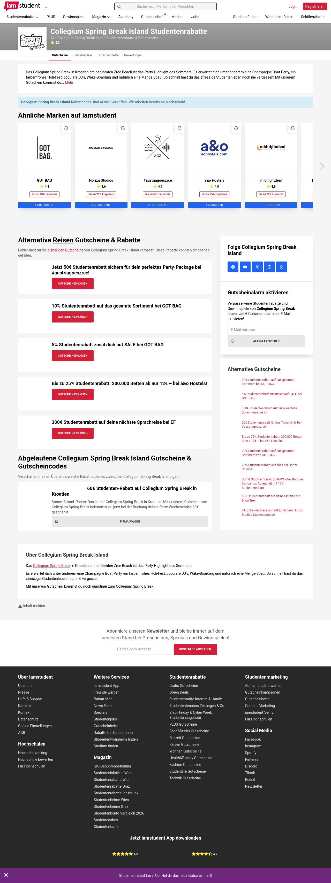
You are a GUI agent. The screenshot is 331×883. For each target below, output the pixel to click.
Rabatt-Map (103, 699)
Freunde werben (107, 692)
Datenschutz (28, 719)
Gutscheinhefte (106, 726)
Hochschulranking (32, 753)
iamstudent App (106, 686)
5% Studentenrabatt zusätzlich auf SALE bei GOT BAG (108, 344)
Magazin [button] (101, 17)
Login (293, 6)
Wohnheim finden (279, 17)
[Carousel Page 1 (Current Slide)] (67, 222)
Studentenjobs (105, 719)
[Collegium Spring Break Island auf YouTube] (246, 267)
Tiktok (250, 773)
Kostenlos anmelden (195, 649)
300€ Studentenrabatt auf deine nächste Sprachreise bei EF (114, 422)
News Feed (103, 706)
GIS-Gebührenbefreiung (112, 766)
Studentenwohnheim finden (116, 739)
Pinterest (252, 759)
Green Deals (179, 692)
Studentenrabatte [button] (22, 17)
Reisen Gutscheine (184, 744)
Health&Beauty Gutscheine (190, 758)
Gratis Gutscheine (183, 686)
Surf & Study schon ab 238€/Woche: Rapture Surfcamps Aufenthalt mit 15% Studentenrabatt (272, 484)
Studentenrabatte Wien (112, 780)
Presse (23, 692)
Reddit (250, 780)
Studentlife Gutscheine (187, 771)
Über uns (25, 686)
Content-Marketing (260, 706)
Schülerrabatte (313, 17)
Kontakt (24, 712)
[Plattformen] (45, 7)
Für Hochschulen (31, 766)
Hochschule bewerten (35, 759)
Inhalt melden (31, 606)
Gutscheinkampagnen (262, 692)
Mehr (69, 82)
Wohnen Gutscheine (185, 751)
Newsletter (253, 786)
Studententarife (106, 827)
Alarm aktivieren (255, 341)
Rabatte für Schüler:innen (114, 733)
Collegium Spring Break (52, 566)
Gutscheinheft (153, 16)
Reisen (63, 240)
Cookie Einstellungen (35, 726)
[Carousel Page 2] (165, 222)
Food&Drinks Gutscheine (189, 731)
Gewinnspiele (73, 17)
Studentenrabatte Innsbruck (116, 793)
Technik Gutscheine (185, 778)
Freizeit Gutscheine (184, 738)
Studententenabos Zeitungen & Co (196, 706)
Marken (177, 17)
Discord (251, 766)
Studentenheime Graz (111, 806)
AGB (21, 733)
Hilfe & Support (30, 699)
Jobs (195, 17)
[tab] (60, 55)
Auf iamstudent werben (264, 686)
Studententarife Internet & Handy (195, 699)
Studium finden (245, 17)
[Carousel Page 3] (264, 222)
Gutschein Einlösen (72, 283)
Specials (101, 712)
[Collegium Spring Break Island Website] (282, 267)
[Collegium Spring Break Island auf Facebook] (234, 267)
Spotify (251, 753)
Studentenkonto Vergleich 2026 (119, 813)
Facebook (253, 739)
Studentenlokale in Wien (113, 773)
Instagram (253, 746)
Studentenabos (106, 820)
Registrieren (315, 6)
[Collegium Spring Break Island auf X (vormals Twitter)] (258, 267)
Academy (125, 17)
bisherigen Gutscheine (65, 250)
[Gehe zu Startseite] (22, 6)
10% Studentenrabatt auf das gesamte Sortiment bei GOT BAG (117, 306)
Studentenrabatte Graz (112, 786)
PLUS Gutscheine (183, 724)
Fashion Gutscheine (185, 765)
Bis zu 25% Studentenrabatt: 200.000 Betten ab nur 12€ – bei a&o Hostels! (129, 383)
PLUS (51, 17)
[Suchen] (119, 6)
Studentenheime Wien (111, 800)
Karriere (24, 706)
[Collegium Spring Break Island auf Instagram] (270, 267)
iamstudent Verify (259, 712)
